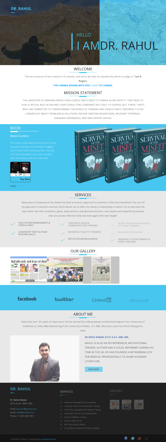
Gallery (120, 9)
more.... (13, 185)
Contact (134, 9)
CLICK (94, 85)
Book (90, 9)
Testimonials (104, 9)
